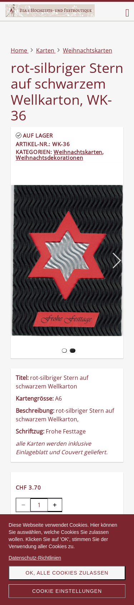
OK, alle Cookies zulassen (67, 573)
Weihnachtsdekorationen (49, 157)
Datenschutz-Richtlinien (35, 558)
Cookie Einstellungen (67, 591)
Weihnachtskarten (78, 151)
